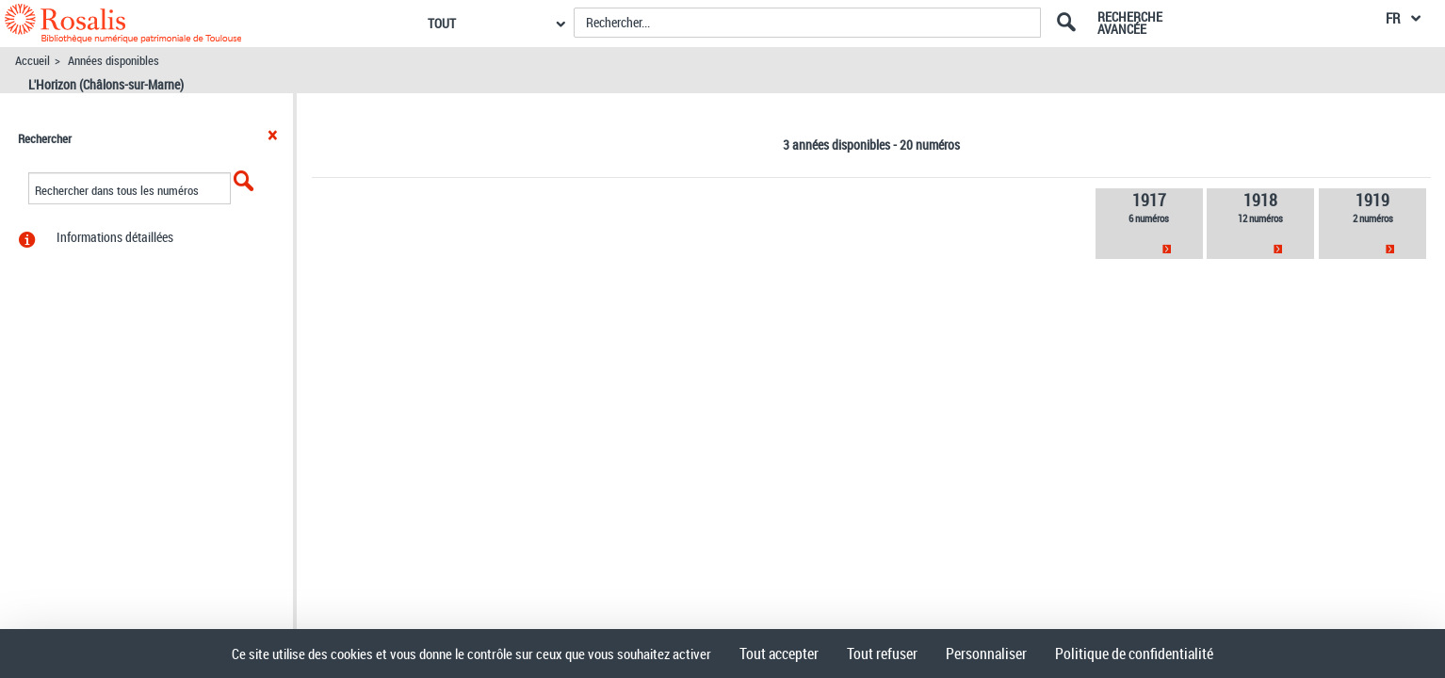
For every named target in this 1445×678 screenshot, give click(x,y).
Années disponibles (113, 61)
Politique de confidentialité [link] (1134, 653)
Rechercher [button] (45, 138)
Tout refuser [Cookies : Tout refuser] (882, 653)
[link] (1149, 223)
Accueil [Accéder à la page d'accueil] (32, 61)
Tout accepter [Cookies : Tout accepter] (779, 653)
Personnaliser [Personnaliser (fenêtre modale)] (986, 653)
